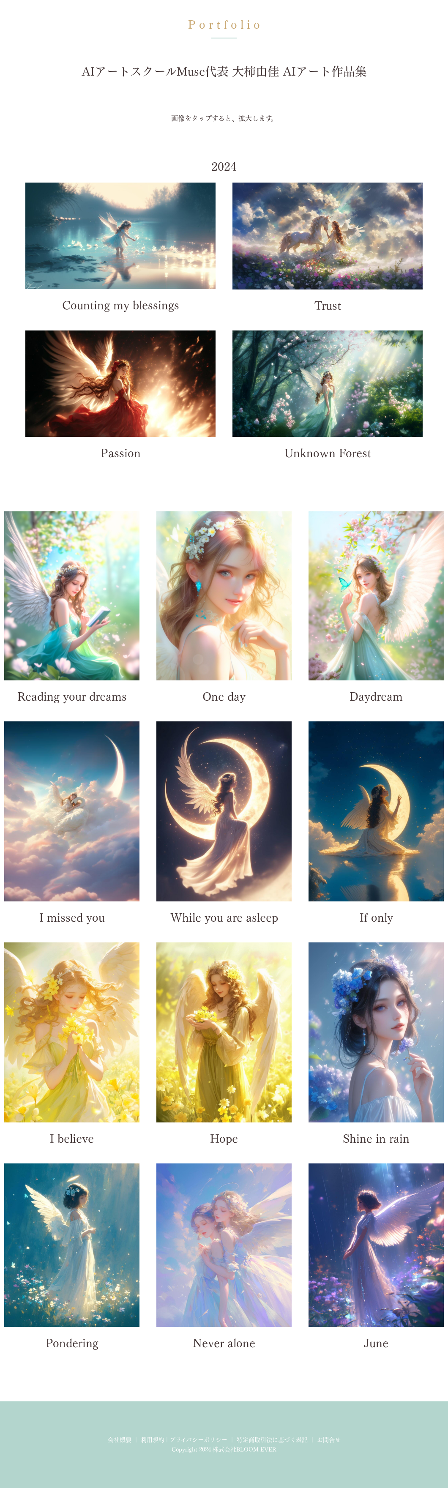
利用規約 (152, 1440)
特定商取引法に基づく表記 (272, 1440)
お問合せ (329, 1440)
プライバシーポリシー (198, 1440)
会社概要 (119, 1440)
